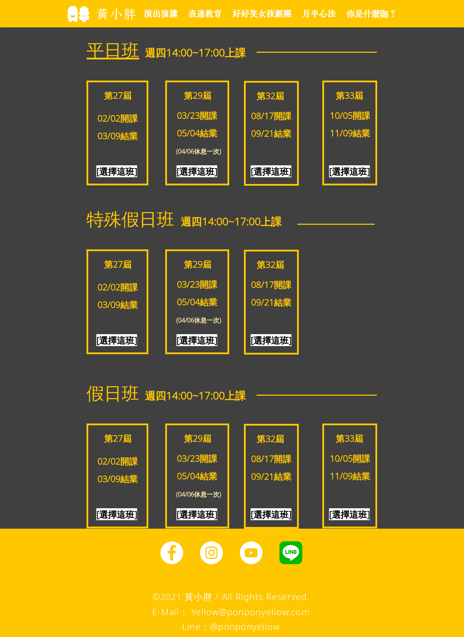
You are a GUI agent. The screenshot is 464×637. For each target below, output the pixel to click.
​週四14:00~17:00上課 (195, 52)
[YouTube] (251, 552)
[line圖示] (290, 552)
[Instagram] (211, 552)
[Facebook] (171, 552)
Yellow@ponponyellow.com (250, 612)
